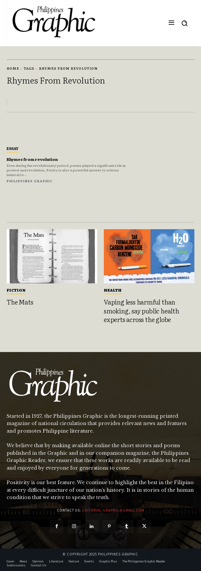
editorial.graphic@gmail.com (113, 510)
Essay (13, 148)
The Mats (20, 301)
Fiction (16, 290)
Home (13, 68)
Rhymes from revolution (32, 159)
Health (113, 290)
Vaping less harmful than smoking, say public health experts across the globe (141, 310)
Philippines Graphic (30, 180)
